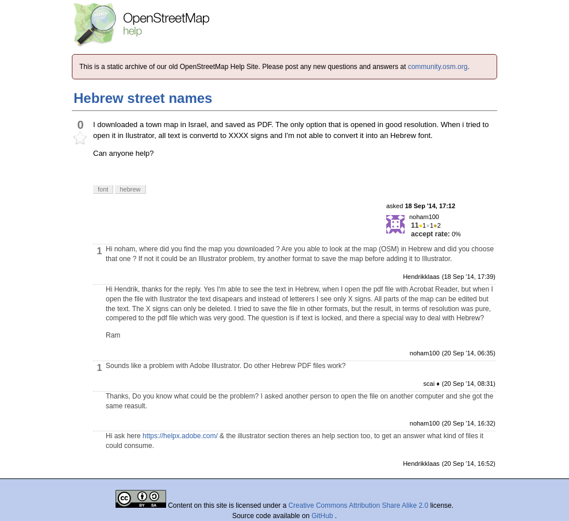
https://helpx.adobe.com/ (180, 436)
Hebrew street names (143, 98)
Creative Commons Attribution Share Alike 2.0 (358, 505)
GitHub (323, 516)
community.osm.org (438, 67)
